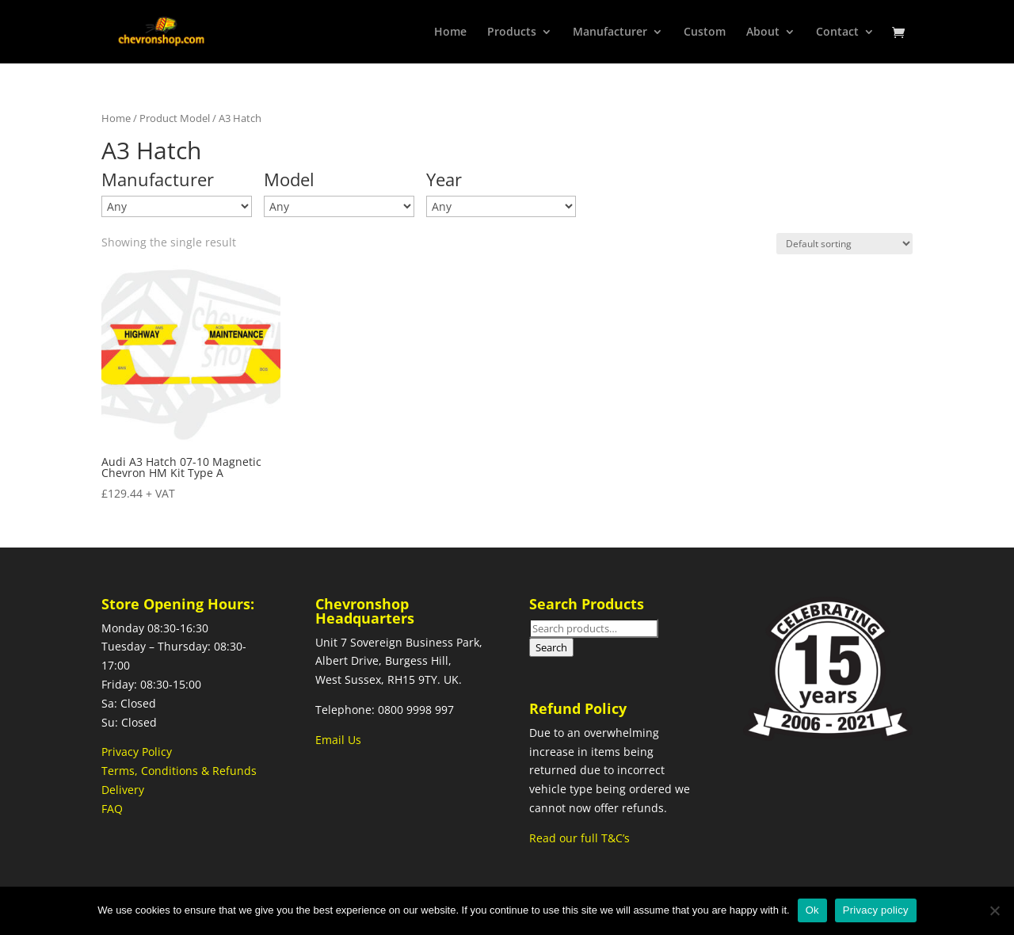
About (763, 32)
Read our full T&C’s (579, 837)
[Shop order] (844, 243)
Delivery (122, 789)
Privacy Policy (136, 751)
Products (511, 32)
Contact (837, 32)
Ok (812, 910)
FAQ (112, 808)
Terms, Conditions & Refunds (179, 770)
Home (450, 32)
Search (551, 647)
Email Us (338, 739)
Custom (705, 32)
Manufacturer (610, 32)
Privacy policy (876, 910)
